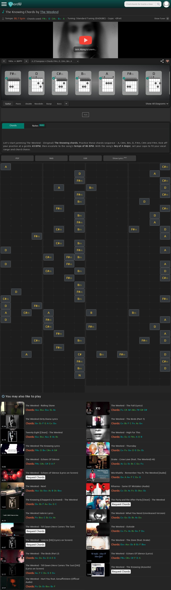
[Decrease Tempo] (3, 61)
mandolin (39, 104)
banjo (49, 104)
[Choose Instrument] (66, 103)
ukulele (28, 104)
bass (59, 104)
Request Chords (35, 477)
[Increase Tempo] (26, 61)
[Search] (158, 4)
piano (18, 104)
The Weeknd (49, 12)
